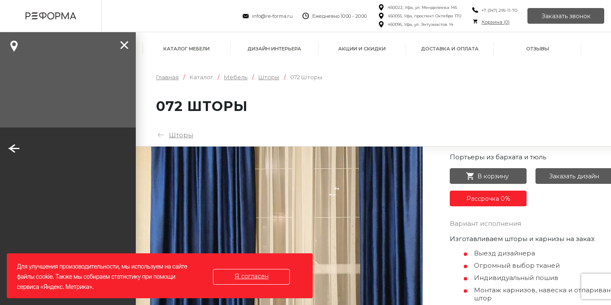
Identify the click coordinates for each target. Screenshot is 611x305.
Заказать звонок (566, 16)
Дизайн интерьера (274, 49)
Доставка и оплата (450, 49)
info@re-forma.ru (272, 16)
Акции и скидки (362, 49)
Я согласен (252, 276)
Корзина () (496, 22)
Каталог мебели (186, 49)
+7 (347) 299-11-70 (499, 10)
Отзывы (537, 49)
